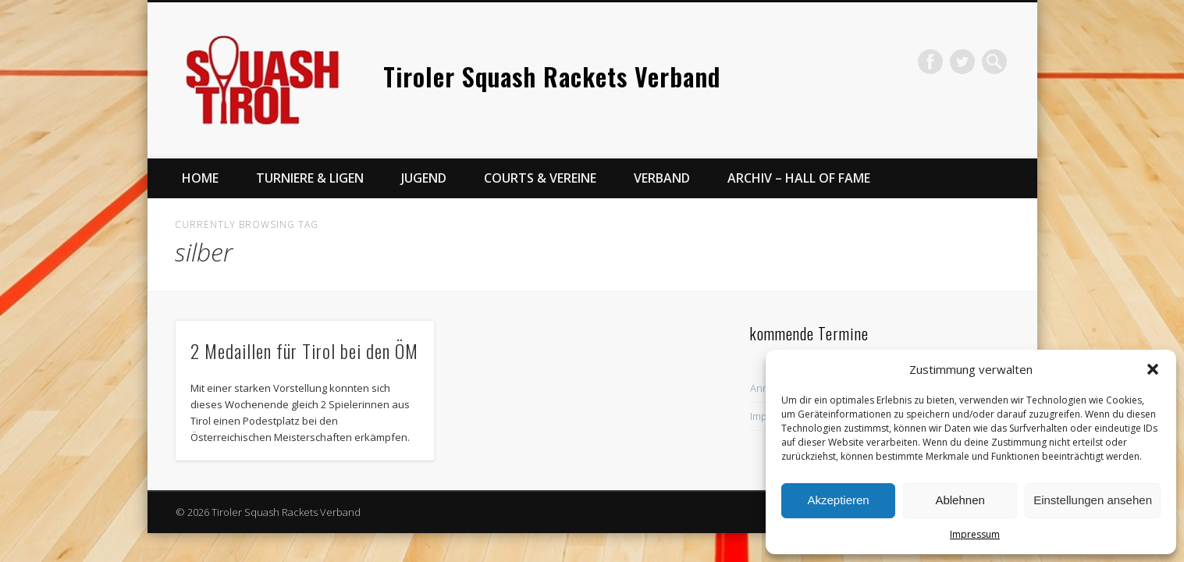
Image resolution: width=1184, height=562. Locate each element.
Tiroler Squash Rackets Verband (551, 76)
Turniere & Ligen (310, 178)
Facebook (930, 61)
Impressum (975, 534)
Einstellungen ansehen (1092, 500)
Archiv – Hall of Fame (798, 178)
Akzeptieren (838, 500)
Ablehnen (959, 500)
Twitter (962, 61)
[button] (1153, 369)
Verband (662, 178)
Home (200, 178)
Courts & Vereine (540, 178)
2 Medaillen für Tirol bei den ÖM (304, 350)
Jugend (423, 178)
